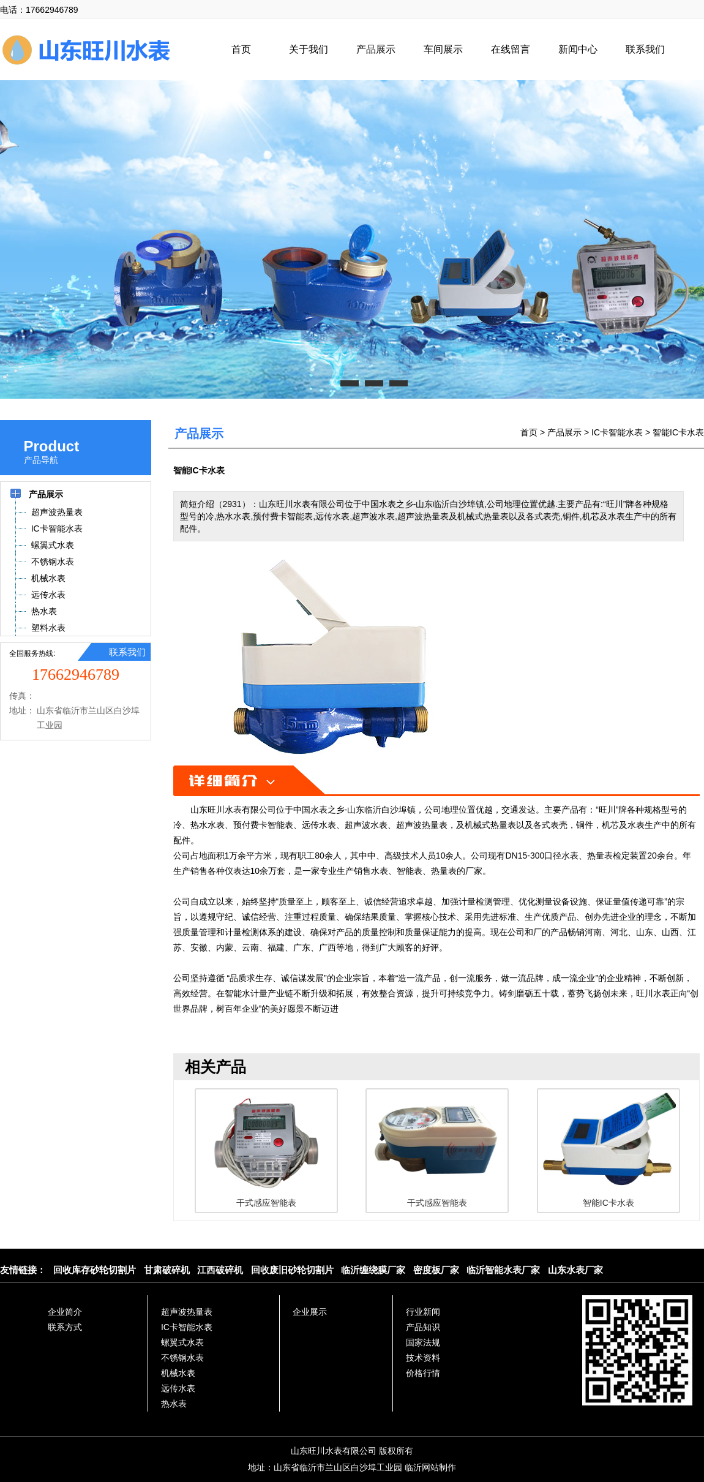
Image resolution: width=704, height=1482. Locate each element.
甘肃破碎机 (167, 1270)
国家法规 (423, 1342)
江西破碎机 (220, 1270)
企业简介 (65, 1312)
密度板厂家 (436, 1270)
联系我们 (645, 49)
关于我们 (308, 49)
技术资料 (423, 1358)
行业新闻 (423, 1312)
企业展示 (310, 1312)
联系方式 (65, 1327)
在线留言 (510, 49)
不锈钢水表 (182, 1358)
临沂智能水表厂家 (503, 1270)
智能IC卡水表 (678, 432)
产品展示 (375, 49)
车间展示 (443, 49)
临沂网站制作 (430, 1467)
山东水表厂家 (575, 1270)
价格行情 (423, 1373)
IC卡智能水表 (617, 432)
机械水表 (178, 1373)
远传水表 (178, 1388)
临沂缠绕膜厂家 (373, 1270)
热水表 (174, 1404)
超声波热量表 (186, 1312)
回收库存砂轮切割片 (94, 1270)
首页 (241, 49)
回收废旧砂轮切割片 (292, 1270)
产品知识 (423, 1327)
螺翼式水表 (182, 1342)
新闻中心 (577, 49)
